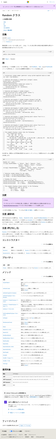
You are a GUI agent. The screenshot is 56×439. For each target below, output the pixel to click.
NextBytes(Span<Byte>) (8, 338)
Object (7, 59)
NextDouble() (6, 341)
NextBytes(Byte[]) (42, 218)
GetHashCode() (6, 288)
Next (40, 66)
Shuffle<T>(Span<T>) (8, 358)
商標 (32, 437)
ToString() (5, 363)
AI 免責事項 (4, 434)
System (9, 38)
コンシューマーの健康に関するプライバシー (11, 437)
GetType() (5, 318)
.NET (9, 10)
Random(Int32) (6, 253)
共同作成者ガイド (34, 397)
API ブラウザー (15, 10)
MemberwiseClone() (7, 322)
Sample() (30, 220)
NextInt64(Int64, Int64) (8, 346)
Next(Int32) (5, 332)
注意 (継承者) (7, 28)
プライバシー (32, 434)
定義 (5, 22)
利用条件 (27, 437)
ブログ (20, 434)
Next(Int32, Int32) (28, 218)
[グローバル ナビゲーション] (1, 2)
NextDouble (49, 66)
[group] (28, 112)
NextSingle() (5, 352)
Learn (4, 10)
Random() (5, 250)
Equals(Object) (6, 282)
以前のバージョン (12, 434)
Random (43, 222)
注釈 (5, 26)
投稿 (26, 434)
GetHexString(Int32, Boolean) (9, 293)
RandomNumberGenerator (11, 205)
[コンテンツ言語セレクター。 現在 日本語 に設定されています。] (4, 431)
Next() (20, 218)
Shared (4, 268)
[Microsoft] (28, 2)
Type (33, 318)
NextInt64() (5, 343)
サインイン (52, 2)
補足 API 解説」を (30, 210)
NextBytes (34, 66)
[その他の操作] (52, 10)
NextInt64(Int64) (7, 349)
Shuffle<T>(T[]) (6, 360)
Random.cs (8, 41)
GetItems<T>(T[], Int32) (8, 309)
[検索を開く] (47, 2)
